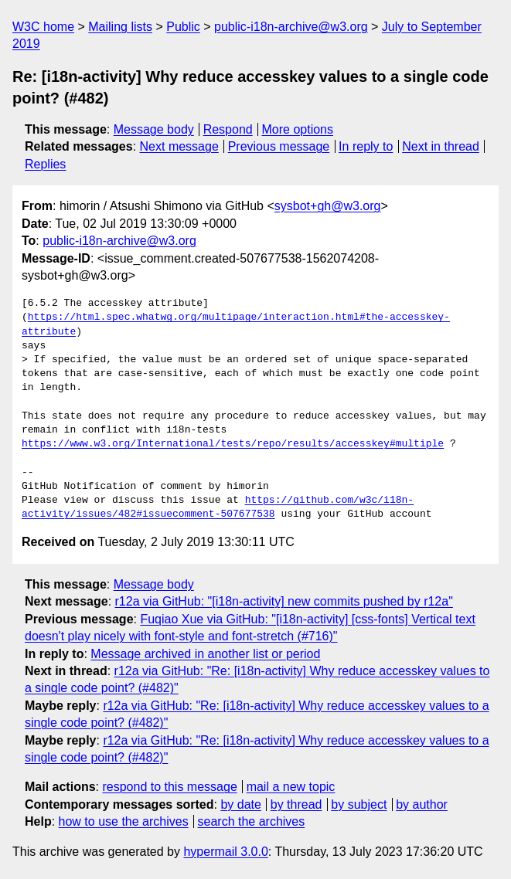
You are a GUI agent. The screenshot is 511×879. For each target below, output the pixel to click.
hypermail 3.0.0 (225, 851)
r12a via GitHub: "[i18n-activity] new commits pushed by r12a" (284, 601)
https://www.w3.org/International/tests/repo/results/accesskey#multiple (233, 444)
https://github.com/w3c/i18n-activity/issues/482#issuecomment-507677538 (218, 507)
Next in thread (440, 146)
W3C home (43, 26)
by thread (296, 804)
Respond (228, 129)
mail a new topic (291, 786)
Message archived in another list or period (205, 653)
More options (298, 129)
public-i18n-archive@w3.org (291, 26)
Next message (179, 146)
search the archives (251, 821)
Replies (45, 164)
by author (422, 804)
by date (240, 804)
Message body (154, 129)
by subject (359, 804)
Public (183, 26)
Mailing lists (120, 26)
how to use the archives (124, 821)
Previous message (279, 146)
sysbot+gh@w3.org (327, 205)
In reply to (366, 146)
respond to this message (169, 786)
